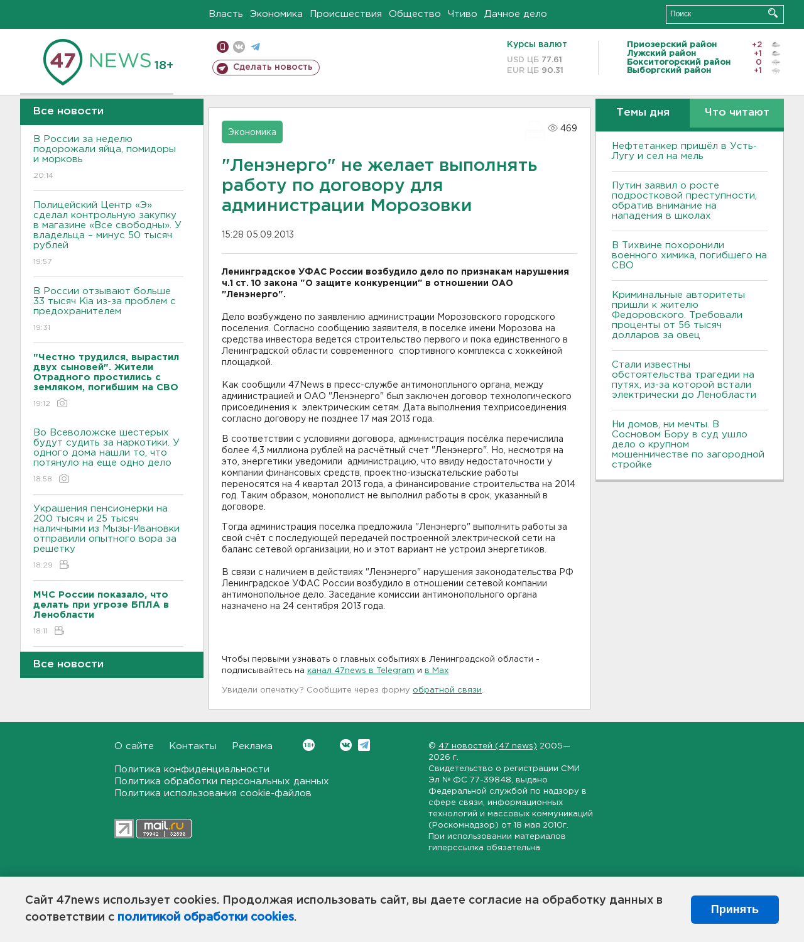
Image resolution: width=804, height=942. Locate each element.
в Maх (436, 670)
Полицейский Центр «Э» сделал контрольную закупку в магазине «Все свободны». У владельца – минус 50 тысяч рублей (108, 234)
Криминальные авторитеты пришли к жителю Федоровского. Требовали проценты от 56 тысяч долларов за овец (678, 315)
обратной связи (447, 690)
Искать (773, 13)
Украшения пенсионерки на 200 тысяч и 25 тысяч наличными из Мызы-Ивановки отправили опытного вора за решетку (108, 538)
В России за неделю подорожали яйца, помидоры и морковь (108, 158)
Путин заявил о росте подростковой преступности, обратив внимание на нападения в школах (684, 201)
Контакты (193, 746)
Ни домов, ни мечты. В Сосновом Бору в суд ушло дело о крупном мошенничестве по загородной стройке (688, 444)
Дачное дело (515, 14)
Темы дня (643, 113)
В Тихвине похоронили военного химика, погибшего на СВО (689, 255)
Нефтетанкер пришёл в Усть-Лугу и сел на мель (684, 151)
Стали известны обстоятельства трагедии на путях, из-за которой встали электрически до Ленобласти (684, 380)
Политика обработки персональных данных (221, 781)
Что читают (737, 113)
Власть (226, 14)
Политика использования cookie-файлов (213, 793)
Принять (735, 909)
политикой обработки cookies (205, 917)
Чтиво (462, 14)
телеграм (255, 47)
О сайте (134, 746)
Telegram (364, 745)
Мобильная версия (223, 47)
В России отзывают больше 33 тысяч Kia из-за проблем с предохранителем (108, 310)
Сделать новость (273, 67)
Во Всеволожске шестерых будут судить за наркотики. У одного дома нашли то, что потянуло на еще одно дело (108, 457)
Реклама (252, 746)
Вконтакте (309, 745)
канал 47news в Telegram (361, 670)
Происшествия (346, 14)
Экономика (276, 14)
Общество (415, 14)
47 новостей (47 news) (487, 746)
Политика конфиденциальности (191, 769)
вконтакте (239, 47)
